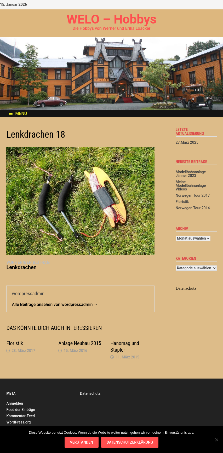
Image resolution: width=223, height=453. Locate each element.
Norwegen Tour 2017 (193, 195)
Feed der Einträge (20, 410)
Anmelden (14, 403)
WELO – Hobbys (111, 19)
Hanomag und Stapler (124, 346)
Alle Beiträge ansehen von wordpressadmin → (55, 304)
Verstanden (81, 442)
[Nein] (216, 439)
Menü (18, 113)
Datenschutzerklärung (130, 442)
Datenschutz (90, 393)
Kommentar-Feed (20, 416)
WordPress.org (18, 422)
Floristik (14, 343)
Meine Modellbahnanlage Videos (191, 185)
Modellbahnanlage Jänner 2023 (191, 174)
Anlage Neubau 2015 (79, 343)
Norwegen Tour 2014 (193, 208)
